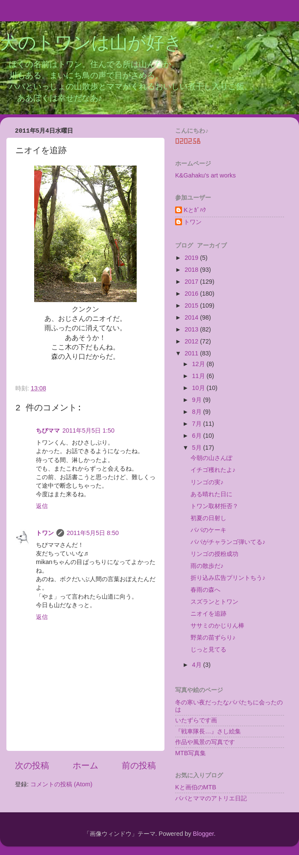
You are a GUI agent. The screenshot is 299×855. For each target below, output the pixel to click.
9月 (197, 399)
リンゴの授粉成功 (214, 553)
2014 (192, 317)
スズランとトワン (214, 601)
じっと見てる (208, 649)
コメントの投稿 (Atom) (61, 784)
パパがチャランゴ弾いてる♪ (228, 541)
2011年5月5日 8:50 (93, 532)
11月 (199, 375)
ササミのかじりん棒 (217, 625)
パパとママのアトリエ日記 (211, 798)
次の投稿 (32, 765)
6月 (197, 435)
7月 (197, 423)
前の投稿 (139, 765)
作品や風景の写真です (205, 742)
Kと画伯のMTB (195, 787)
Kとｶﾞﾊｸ (195, 209)
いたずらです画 (196, 720)
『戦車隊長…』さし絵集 (208, 731)
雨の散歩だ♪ (207, 565)
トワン (45, 532)
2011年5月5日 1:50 (88, 430)
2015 (192, 305)
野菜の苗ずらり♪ (213, 637)
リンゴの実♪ (207, 482)
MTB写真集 (190, 753)
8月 (197, 411)
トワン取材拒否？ (214, 506)
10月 (199, 387)
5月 (197, 447)
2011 (192, 353)
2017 (192, 281)
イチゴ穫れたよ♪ (213, 469)
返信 (42, 506)
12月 (199, 364)
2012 (192, 341)
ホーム (85, 765)
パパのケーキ (208, 529)
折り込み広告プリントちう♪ (228, 577)
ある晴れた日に (211, 494)
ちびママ (48, 430)
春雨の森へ (205, 589)
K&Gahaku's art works (205, 175)
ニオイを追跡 (208, 613)
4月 (197, 664)
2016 (192, 293)
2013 (192, 329)
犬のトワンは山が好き (91, 44)
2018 (192, 269)
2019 (192, 257)
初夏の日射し (208, 518)
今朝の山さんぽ (211, 457)
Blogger (203, 833)
